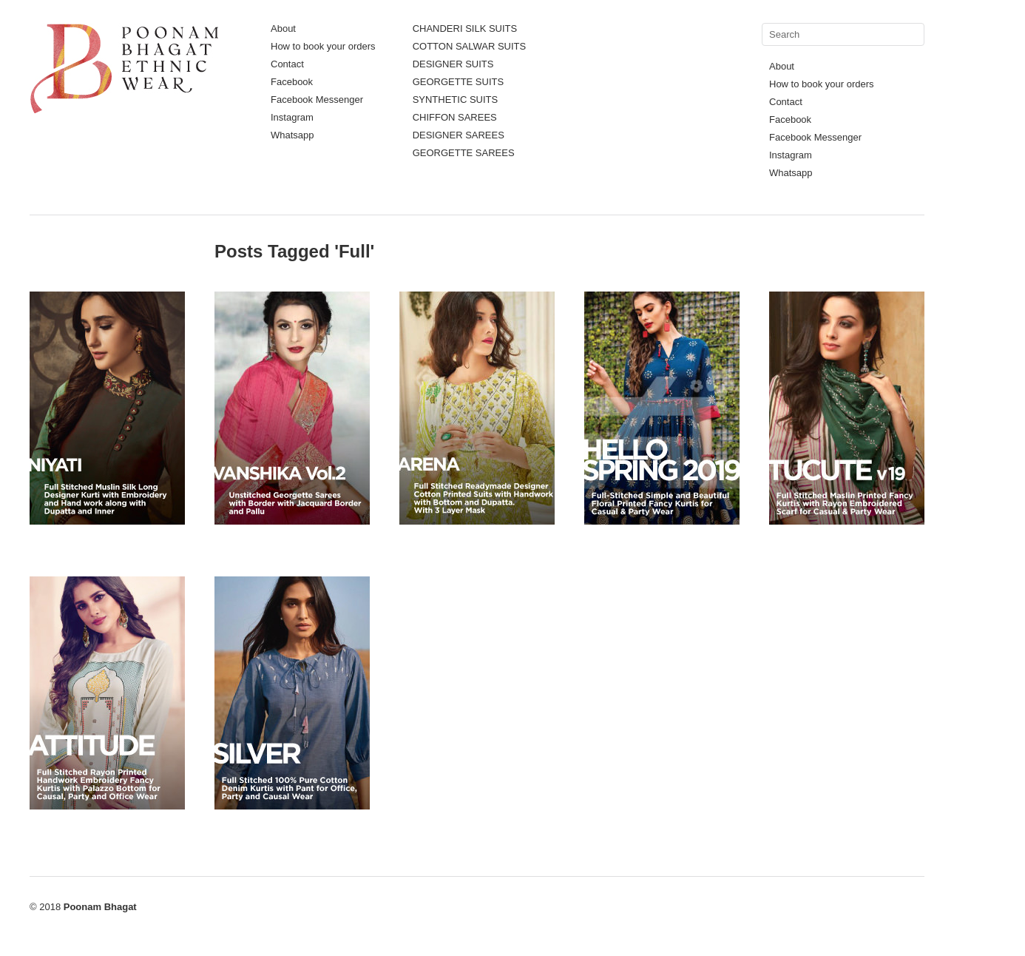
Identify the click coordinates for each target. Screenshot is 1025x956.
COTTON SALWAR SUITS (470, 46)
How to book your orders (323, 46)
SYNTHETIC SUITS (455, 99)
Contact (287, 64)
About (283, 28)
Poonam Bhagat (100, 906)
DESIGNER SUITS (453, 64)
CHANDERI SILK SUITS (465, 28)
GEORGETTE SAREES (464, 152)
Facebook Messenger (317, 99)
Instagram (292, 117)
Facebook (292, 81)
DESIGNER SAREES (458, 135)
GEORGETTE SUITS (458, 81)
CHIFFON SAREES (455, 117)
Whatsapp (292, 135)
